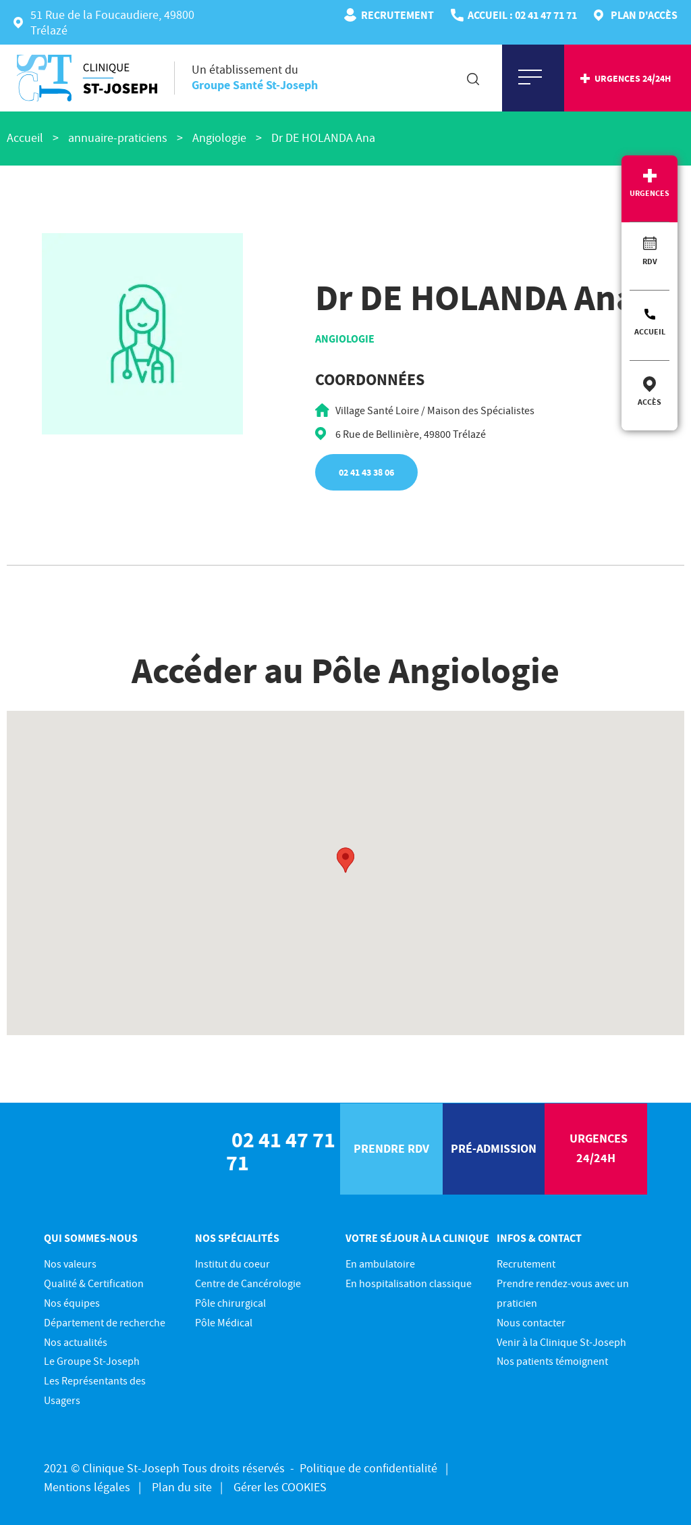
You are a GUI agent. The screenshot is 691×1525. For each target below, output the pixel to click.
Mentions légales (87, 1487)
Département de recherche (104, 1322)
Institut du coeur (232, 1263)
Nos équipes (72, 1302)
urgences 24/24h (633, 78)
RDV (649, 261)
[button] (345, 860)
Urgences (649, 193)
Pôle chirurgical (230, 1302)
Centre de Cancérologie (248, 1283)
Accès (649, 402)
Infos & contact (539, 1238)
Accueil (649, 331)
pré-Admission (493, 1148)
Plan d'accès (644, 15)
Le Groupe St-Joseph (92, 1361)
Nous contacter (531, 1322)
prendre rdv (391, 1148)
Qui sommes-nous (91, 1238)
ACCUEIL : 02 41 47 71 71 (522, 15)
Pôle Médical (223, 1322)
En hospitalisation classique (409, 1283)
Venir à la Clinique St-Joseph (561, 1342)
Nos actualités (75, 1342)
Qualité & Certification (94, 1283)
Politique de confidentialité (368, 1468)
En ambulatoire (380, 1263)
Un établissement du (255, 77)
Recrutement (397, 15)
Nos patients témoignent (552, 1361)
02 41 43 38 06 (366, 472)
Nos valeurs (70, 1263)
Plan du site (182, 1487)
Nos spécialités (237, 1238)
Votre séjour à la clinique (417, 1238)
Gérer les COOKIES (280, 1487)
